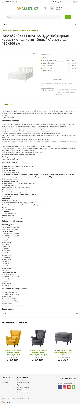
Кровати (5, 30)
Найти (68, 17)
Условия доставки (23, 382)
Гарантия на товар (23, 385)
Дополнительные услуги (23, 388)
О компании (5, 380)
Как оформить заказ (24, 392)
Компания (6, 377)
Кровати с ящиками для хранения (24, 30)
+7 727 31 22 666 (9, 2)
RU (76, 2)
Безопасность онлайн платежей (7, 386)
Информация (22, 377)
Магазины (5, 382)
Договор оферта (23, 380)
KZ (74, 2)
